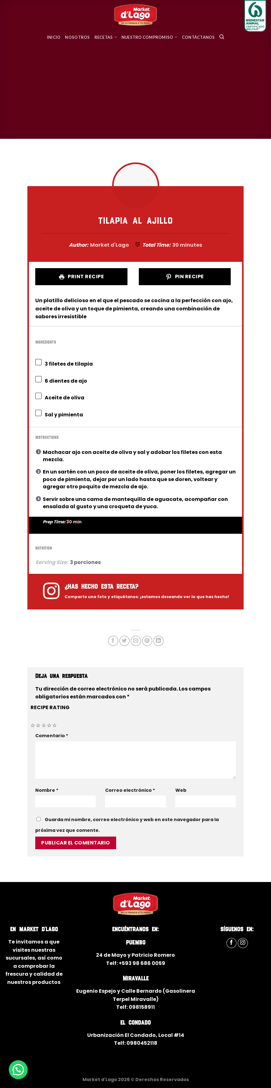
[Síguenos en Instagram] (243, 943)
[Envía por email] (136, 641)
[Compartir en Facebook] (113, 641)
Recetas (105, 37)
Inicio (54, 37)
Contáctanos (198, 37)
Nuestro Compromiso (149, 37)
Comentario (51, 735)
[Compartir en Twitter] (124, 641)
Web (180, 790)
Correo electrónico (130, 790)
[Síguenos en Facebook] (231, 943)
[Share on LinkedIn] (158, 641)
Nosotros (77, 37)
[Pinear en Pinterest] (147, 641)
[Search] (221, 37)
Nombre (47, 790)
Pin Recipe (185, 276)
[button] (18, 1069)
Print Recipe (81, 276)
